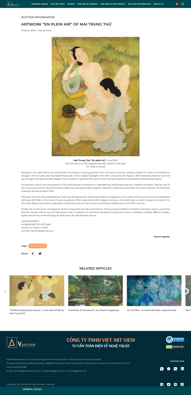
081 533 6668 (20, 367)
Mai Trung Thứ (37, 246)
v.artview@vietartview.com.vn (27, 371)
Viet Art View (30, 384)
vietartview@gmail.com (53, 371)
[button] (5, 291)
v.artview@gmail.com (76, 371)
